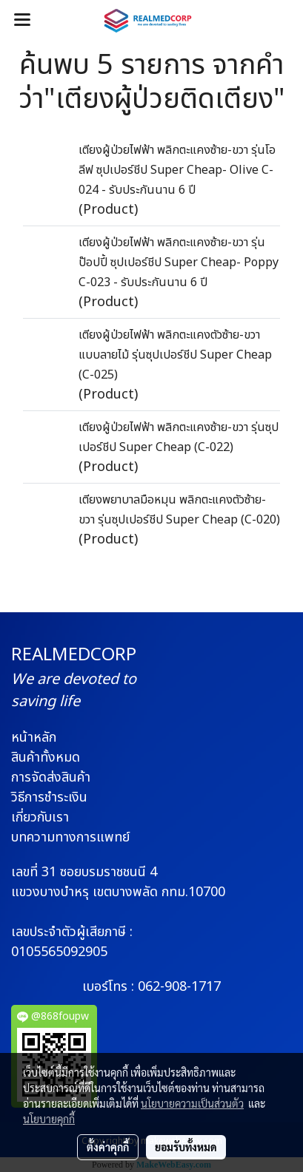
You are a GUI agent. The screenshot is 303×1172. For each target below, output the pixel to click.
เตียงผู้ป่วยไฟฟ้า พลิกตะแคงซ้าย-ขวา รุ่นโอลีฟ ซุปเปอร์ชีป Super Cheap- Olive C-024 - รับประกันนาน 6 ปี (177, 170)
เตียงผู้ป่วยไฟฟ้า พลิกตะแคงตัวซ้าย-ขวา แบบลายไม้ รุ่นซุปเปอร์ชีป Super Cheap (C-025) (175, 355)
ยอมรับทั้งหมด (186, 1147)
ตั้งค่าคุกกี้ (108, 1147)
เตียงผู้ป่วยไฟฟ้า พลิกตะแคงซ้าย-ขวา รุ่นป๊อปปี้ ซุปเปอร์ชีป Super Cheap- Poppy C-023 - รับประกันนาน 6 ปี (179, 262)
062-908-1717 (179, 987)
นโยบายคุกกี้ (49, 1118)
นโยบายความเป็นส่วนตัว (192, 1103)
